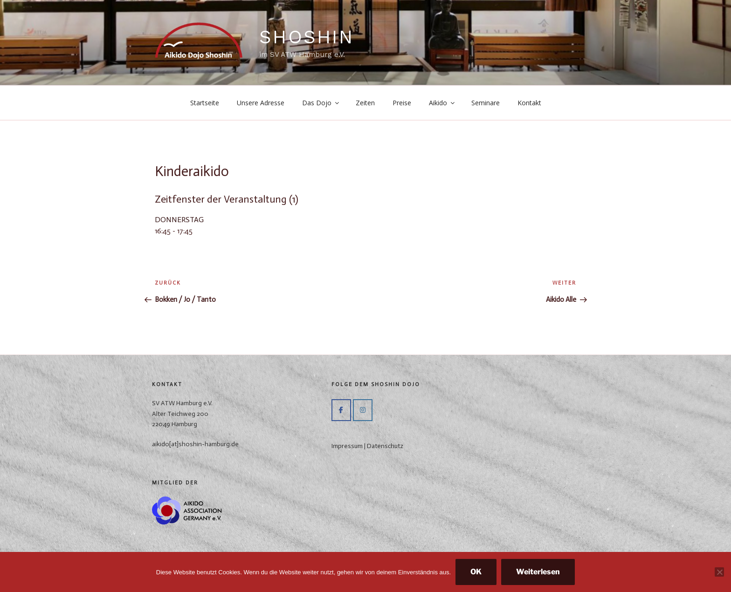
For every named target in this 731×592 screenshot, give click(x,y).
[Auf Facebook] (341, 410)
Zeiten (365, 102)
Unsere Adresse (260, 102)
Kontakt (529, 102)
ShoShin (306, 37)
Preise (402, 102)
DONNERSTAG (179, 219)
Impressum (347, 446)
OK (476, 571)
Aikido (442, 102)
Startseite (204, 102)
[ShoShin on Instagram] (362, 410)
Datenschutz (385, 446)
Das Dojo (321, 102)
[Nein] (719, 572)
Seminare (485, 102)
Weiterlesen (538, 571)
